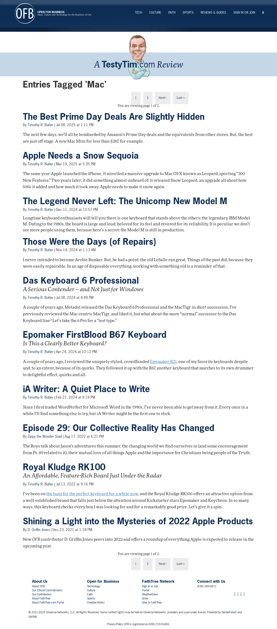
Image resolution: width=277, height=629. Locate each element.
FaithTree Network (158, 581)
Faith (171, 12)
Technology (93, 586)
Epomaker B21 (163, 362)
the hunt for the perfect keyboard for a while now (92, 494)
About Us (39, 581)
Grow (145, 598)
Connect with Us (211, 581)
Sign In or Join (244, 12)
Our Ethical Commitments (47, 590)
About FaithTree (41, 598)
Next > (163, 98)
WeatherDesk (150, 594)
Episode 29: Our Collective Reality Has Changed (118, 428)
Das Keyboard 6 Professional (81, 280)
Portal (145, 590)
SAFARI (32, 617)
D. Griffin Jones (39, 529)
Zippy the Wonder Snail (45, 436)
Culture (155, 12)
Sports (188, 12)
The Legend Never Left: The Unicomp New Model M (125, 201)
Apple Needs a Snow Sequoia (81, 155)
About (38, 586)
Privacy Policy (115, 624)
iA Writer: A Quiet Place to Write (86, 389)
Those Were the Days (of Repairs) (89, 241)
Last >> (181, 98)
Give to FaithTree (152, 602)
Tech (138, 12)
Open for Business (103, 581)
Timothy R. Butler (40, 125)
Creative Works (96, 602)
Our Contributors (41, 594)
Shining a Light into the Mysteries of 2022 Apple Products (138, 521)
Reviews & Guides (213, 12)
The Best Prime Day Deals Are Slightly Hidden (114, 116)
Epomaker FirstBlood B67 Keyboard (94, 334)
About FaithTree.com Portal (48, 602)
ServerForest (229, 612)
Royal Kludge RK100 (64, 467)
